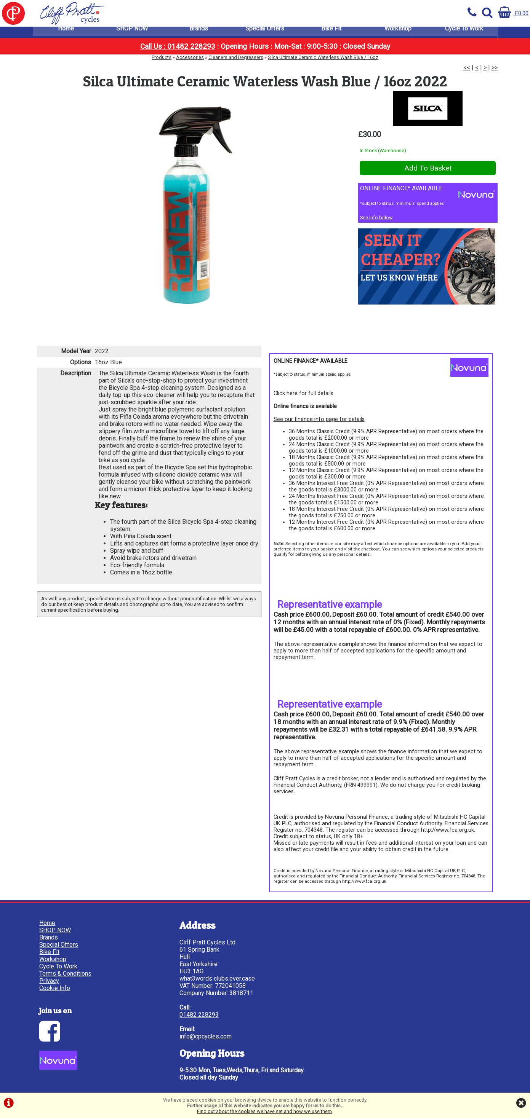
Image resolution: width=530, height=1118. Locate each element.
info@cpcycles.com (181, 1036)
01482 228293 (174, 1015)
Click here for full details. (304, 397)
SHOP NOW (132, 34)
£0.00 (512, 13)
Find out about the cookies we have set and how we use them (264, 1111)
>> (495, 73)
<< (466, 73)
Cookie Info (55, 988)
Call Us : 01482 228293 (177, 52)
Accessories (190, 63)
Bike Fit (331, 34)
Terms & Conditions (66, 974)
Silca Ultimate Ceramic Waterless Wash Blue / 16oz (323, 63)
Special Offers (264, 34)
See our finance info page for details (319, 422)
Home (66, 34)
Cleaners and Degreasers (235, 63)
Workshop (398, 34)
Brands (198, 34)
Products (161, 63)
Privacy (50, 981)
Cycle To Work (464, 34)
